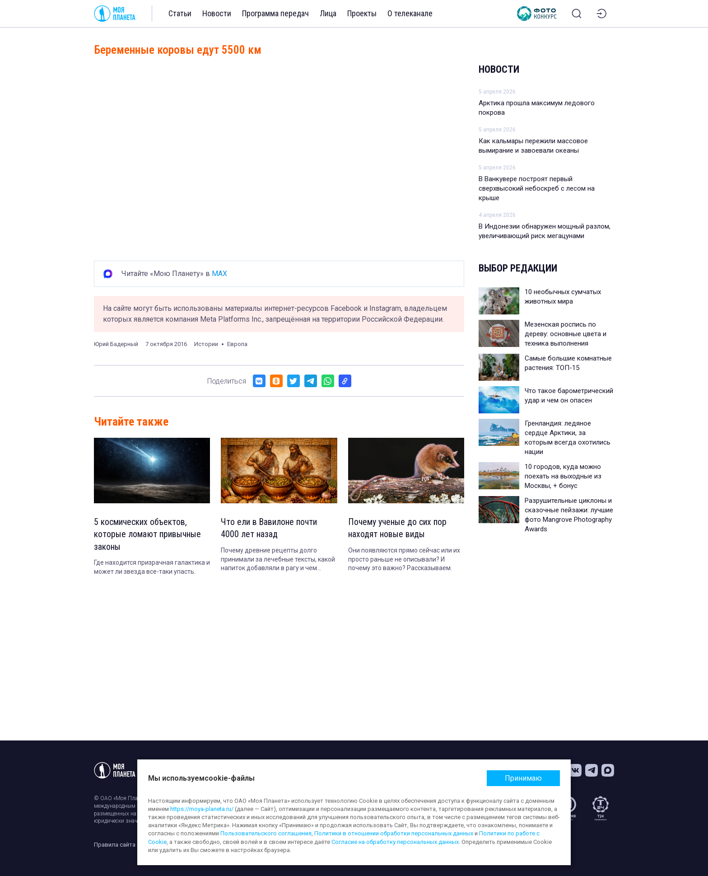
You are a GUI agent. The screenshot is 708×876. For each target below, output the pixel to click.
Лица (328, 13)
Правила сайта (114, 844)
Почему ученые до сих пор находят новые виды (397, 528)
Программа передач (275, 13)
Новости (216, 13)
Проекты (362, 13)
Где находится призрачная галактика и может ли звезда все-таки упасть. (152, 568)
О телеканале (410, 13)
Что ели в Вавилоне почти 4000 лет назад (269, 528)
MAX (219, 273)
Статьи (179, 13)
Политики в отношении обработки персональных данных (393, 833)
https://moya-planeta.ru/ (201, 809)
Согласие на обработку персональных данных (395, 842)
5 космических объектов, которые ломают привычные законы (147, 535)
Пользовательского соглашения (266, 833)
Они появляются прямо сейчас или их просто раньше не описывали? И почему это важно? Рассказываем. (404, 559)
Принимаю (523, 778)
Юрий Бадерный (116, 344)
